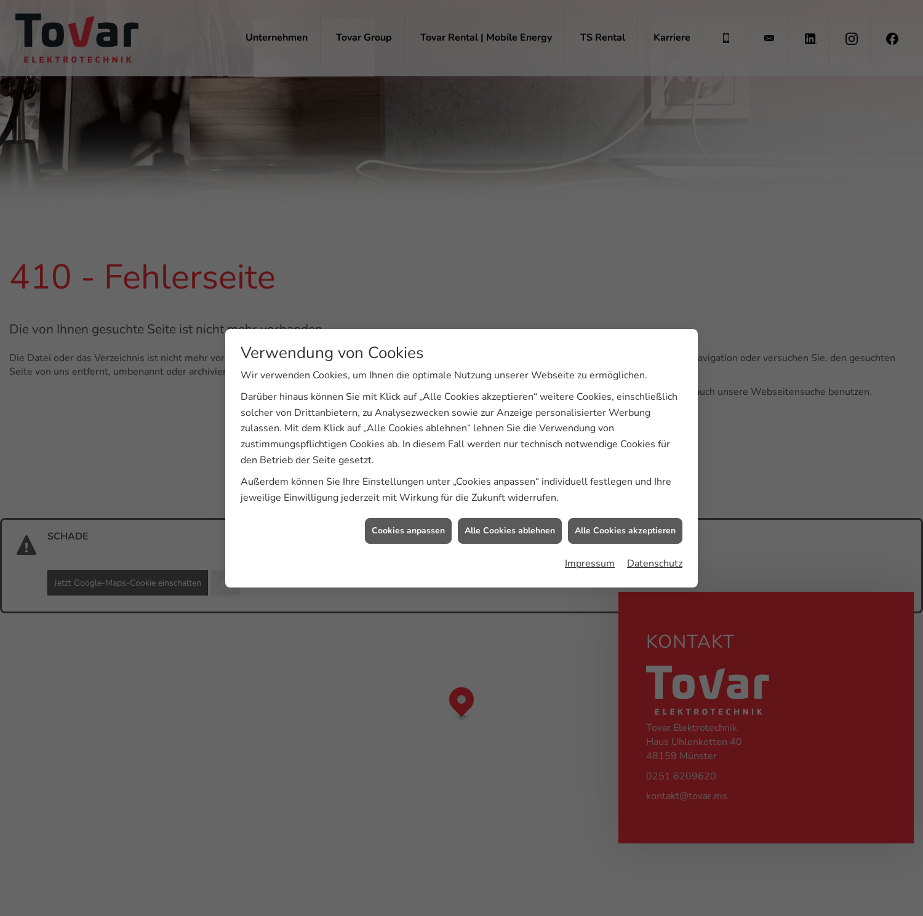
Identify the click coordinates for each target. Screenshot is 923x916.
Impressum (590, 557)
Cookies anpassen (408, 524)
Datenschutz (654, 557)
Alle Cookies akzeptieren (625, 524)
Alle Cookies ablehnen (510, 524)
